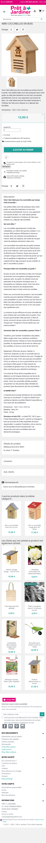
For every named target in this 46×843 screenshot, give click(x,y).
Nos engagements (10, 733)
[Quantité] (12, 130)
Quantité (7, 127)
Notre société (8, 757)
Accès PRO (9, 699)
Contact (5, 776)
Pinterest (23, 29)
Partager (11, 29)
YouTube (10, 726)
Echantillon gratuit (8, 747)
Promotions (6, 774)
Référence (7, 447)
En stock (7, 450)
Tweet (17, 29)
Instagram (23, 726)
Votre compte (8, 784)
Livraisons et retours (9, 763)
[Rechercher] (23, 19)
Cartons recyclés (8, 742)
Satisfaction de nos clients (12, 737)
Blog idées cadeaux (9, 752)
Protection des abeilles (10, 739)
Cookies (5, 768)
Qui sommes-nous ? (9, 761)
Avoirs (4, 790)
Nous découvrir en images (11, 771)
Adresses (5, 793)
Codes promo (7, 749)
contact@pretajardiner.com (12, 817)
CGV (3, 766)
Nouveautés (6, 744)
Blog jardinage (7, 779)
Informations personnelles (11, 787)
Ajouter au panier (23, 149)
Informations (8, 800)
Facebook (4, 726)
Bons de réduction (8, 795)
